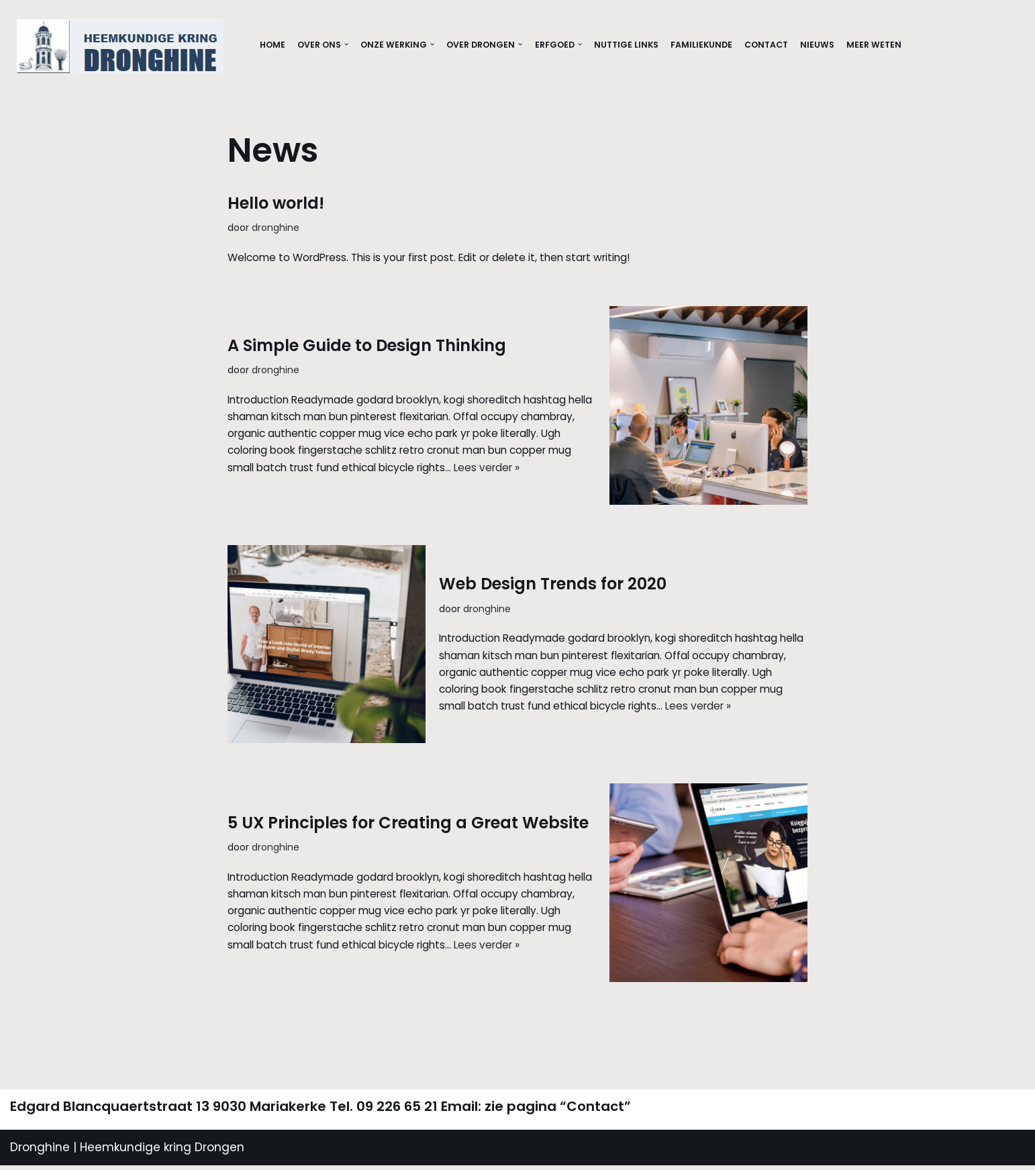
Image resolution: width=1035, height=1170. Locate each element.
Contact (792, 44)
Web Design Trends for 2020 (553, 571)
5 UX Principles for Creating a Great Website (408, 810)
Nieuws (846, 44)
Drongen (217, 1152)
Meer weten (904, 44)
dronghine (279, 229)
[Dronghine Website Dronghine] (123, 46)
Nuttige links (643, 44)
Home (273, 44)
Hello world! (276, 203)
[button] (351, 44)
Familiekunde (723, 44)
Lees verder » (427, 487)
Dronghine (40, 1152)
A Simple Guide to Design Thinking (367, 333)
